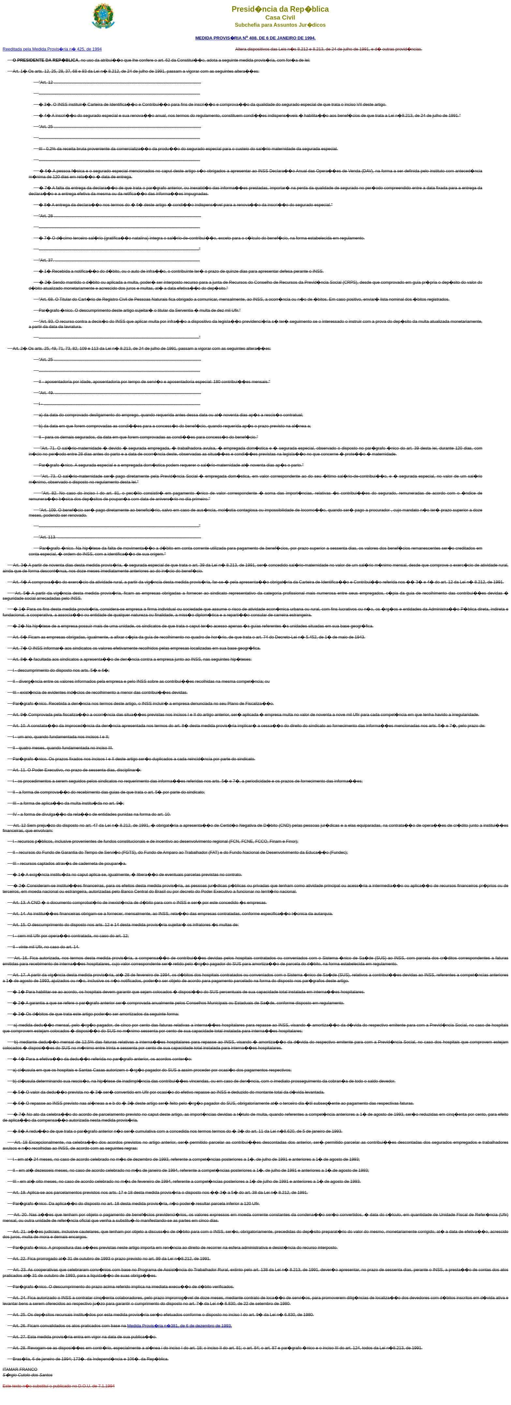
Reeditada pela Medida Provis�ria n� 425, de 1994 (52, 49)
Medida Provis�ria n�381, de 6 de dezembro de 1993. (179, 1325)
